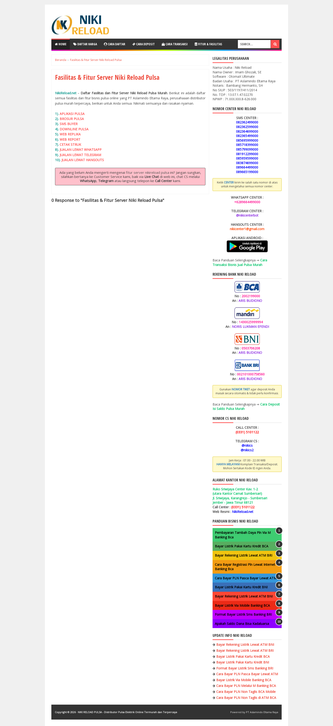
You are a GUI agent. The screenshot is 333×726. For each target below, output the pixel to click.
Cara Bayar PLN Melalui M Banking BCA (246, 685)
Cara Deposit (143, 44)
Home (60, 44)
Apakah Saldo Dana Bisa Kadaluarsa (242, 623)
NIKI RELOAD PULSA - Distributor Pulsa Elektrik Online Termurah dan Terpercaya (127, 712)
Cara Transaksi (175, 44)
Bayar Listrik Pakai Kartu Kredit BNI (241, 587)
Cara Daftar (114, 44)
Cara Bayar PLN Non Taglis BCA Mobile (246, 691)
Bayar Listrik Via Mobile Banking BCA (242, 605)
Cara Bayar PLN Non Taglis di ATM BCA (246, 697)
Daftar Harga (85, 44)
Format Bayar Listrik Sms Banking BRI (243, 614)
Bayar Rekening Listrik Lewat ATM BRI (243, 555)
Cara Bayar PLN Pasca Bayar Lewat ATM (246, 578)
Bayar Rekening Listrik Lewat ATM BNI (244, 596)
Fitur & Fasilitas (208, 44)
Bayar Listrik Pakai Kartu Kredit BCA (241, 546)
